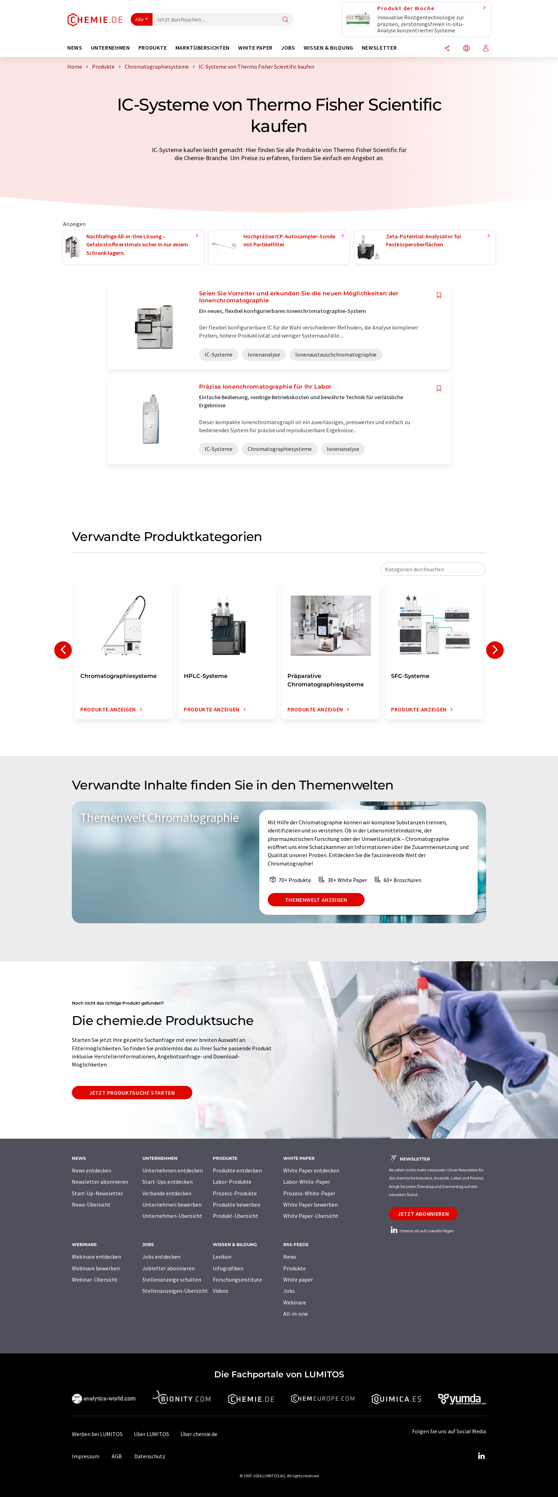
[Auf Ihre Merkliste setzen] (439, 295)
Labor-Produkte (232, 1181)
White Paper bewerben (310, 1204)
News (289, 1256)
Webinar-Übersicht (95, 1279)
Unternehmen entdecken (172, 1170)
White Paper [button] (255, 47)
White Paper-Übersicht (311, 1215)
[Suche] (285, 20)
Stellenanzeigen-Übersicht (175, 1290)
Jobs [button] (288, 47)
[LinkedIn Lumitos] (481, 1456)
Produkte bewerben (236, 1204)
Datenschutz (149, 1456)
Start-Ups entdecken (167, 1181)
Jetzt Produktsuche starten (132, 1092)
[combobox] (433, 569)
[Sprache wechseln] (466, 49)
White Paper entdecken (311, 1170)
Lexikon (222, 1256)
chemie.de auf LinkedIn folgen (421, 1230)
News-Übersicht (91, 1204)
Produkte (294, 1268)
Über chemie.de (198, 1434)
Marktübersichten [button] (202, 47)
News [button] (74, 47)
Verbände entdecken (166, 1193)
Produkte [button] (152, 47)
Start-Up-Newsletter (97, 1193)
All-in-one (295, 1313)
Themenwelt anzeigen (316, 899)
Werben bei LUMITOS (97, 1434)
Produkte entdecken (237, 1170)
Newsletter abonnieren (100, 1181)
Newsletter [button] (379, 47)
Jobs (289, 1290)
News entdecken (91, 1170)
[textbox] (433, 569)
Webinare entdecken (96, 1256)
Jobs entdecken (161, 1256)
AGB (117, 1456)
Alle (139, 19)
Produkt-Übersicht (235, 1215)
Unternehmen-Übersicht (172, 1215)
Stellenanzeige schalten (171, 1279)
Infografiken (228, 1268)
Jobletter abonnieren (168, 1268)
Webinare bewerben (96, 1268)
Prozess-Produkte (235, 1193)
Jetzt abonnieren (423, 1213)
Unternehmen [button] (110, 47)
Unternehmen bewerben (172, 1204)
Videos (220, 1290)
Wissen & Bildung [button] (328, 47)
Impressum (85, 1456)
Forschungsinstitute (237, 1279)
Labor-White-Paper (306, 1181)
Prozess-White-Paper (309, 1193)
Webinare (294, 1302)
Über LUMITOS (151, 1434)
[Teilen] (447, 49)
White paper (298, 1279)
